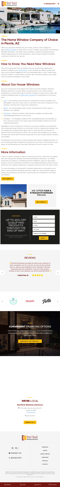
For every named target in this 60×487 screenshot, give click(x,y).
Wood (6, 108)
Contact (45, 465)
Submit (42, 238)
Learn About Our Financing (29, 342)
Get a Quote (7, 179)
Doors (45, 451)
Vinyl (5, 101)
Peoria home (23, 70)
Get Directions (31, 413)
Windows (45, 448)
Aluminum (7, 113)
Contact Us (29, 423)
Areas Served (45, 455)
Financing (45, 458)
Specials (45, 461)
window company (11, 50)
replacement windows (27, 95)
